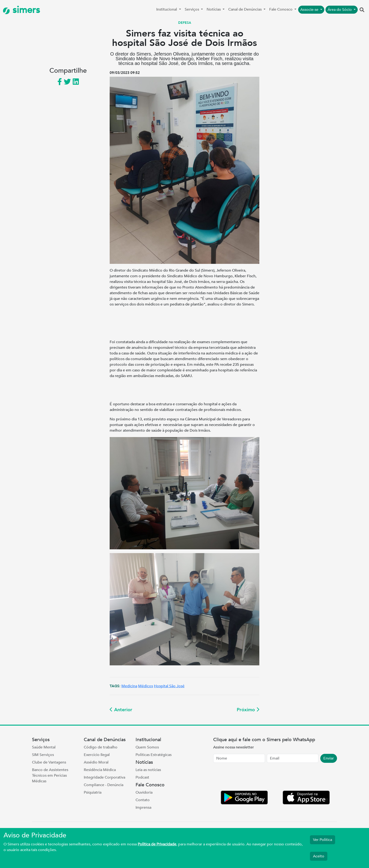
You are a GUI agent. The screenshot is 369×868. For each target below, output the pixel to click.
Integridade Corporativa (104, 777)
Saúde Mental (44, 747)
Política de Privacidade (157, 844)
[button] (362, 10)
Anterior (121, 710)
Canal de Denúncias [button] (245, 9)
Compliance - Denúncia (103, 785)
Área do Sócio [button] (340, 9)
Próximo (248, 710)
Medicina (129, 686)
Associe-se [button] (309, 9)
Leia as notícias (148, 769)
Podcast (142, 777)
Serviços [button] (192, 9)
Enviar (328, 758)
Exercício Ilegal (97, 754)
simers (21, 10)
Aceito (318, 856)
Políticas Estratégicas (154, 754)
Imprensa (143, 807)
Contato (143, 800)
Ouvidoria (144, 792)
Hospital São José (169, 686)
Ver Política (322, 839)
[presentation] (249, 777)
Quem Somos (147, 747)
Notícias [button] (214, 9)
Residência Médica (100, 769)
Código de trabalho (100, 747)
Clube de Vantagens (49, 762)
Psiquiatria (92, 792)
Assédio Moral (96, 762)
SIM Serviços (43, 754)
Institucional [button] (167, 9)
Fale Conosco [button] (281, 9)
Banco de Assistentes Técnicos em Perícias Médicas (50, 775)
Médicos (145, 686)
